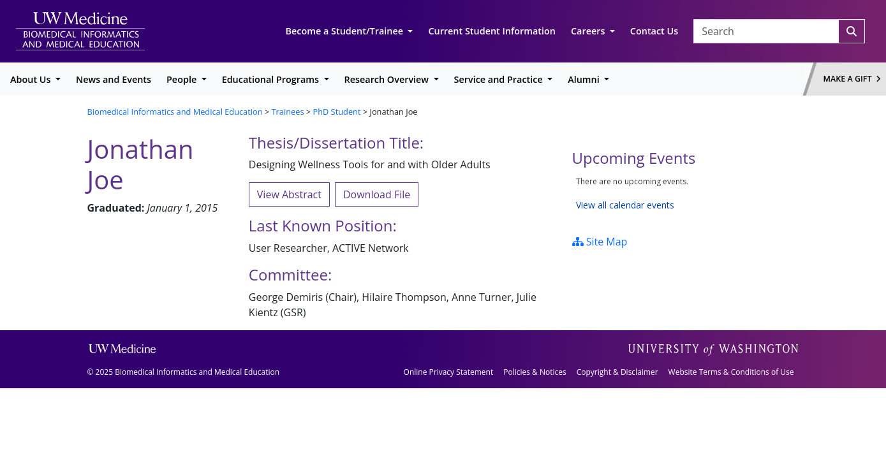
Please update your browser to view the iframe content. (685, 193)
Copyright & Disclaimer (617, 372)
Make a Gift (852, 78)
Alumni (585, 79)
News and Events (113, 79)
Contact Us (654, 31)
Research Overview (387, 79)
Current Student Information (492, 31)
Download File (376, 194)
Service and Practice (499, 79)
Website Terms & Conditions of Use (731, 372)
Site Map (600, 242)
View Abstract (289, 194)
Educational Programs (271, 79)
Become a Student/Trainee (346, 31)
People (182, 79)
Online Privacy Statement (449, 372)
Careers (589, 31)
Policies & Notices (534, 372)
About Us (31, 79)
